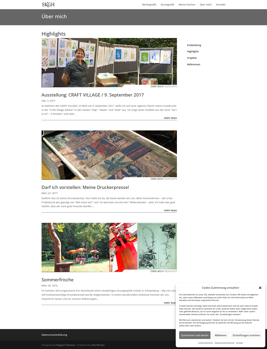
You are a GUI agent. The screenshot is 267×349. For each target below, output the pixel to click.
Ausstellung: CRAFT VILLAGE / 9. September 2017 (93, 95)
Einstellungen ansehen (246, 335)
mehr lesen (170, 118)
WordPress (98, 345)
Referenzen (193, 64)
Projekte (192, 58)
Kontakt (239, 342)
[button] (260, 287)
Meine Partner (187, 4)
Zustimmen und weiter (195, 335)
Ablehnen (220, 335)
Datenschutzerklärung (224, 342)
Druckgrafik (167, 4)
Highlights (193, 51)
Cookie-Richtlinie (205, 342)
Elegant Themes (65, 345)
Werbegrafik (149, 4)
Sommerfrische (58, 280)
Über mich (206, 4)
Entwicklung (194, 45)
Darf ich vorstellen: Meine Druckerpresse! (85, 187)
